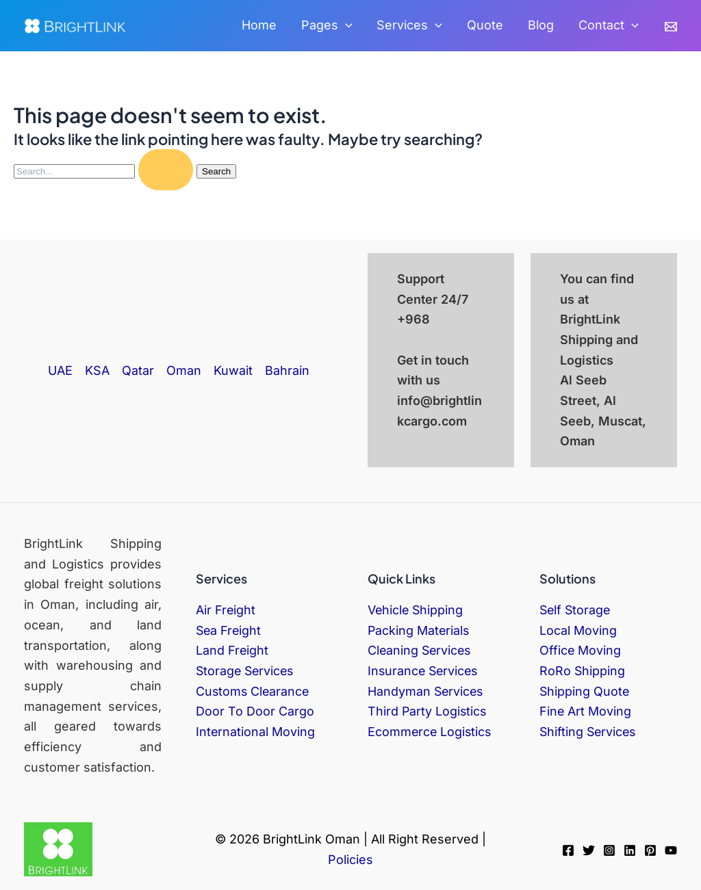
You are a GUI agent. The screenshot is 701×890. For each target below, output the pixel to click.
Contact (608, 26)
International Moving (256, 731)
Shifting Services (589, 731)
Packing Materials (419, 630)
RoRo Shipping (582, 671)
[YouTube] (671, 850)
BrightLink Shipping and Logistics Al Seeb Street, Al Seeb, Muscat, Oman (603, 380)
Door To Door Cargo (255, 711)
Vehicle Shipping (416, 610)
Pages (327, 26)
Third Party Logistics (428, 711)
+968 (413, 319)
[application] (345, 26)
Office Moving (580, 650)
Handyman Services (426, 691)
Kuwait (233, 370)
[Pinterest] (650, 850)
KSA (97, 370)
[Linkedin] (630, 850)
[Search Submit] (165, 169)
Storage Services (246, 671)
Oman (183, 370)
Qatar (138, 370)
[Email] (671, 27)
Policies (350, 859)
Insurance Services (424, 671)
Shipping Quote (584, 691)
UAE (60, 370)
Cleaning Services (421, 650)
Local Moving (578, 630)
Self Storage (576, 610)
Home (259, 25)
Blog (541, 25)
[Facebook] (568, 850)
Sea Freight (229, 630)
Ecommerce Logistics (431, 731)
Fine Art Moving (585, 711)
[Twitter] (589, 850)
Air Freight (226, 610)
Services (409, 26)
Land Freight (232, 650)
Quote (485, 25)
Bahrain (287, 370)
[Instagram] (609, 850)
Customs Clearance (253, 691)
